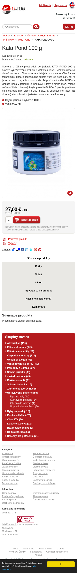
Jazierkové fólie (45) (19, 376)
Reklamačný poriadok (13, 496)
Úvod (15, 548)
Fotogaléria (35, 551)
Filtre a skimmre (41, 453)
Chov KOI (38, 476)
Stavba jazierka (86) (18, 372)
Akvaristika (7, 453)
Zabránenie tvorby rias (44, 470)
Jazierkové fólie (10, 466)
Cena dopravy (9, 493)
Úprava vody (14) (19, 396)
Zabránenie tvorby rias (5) (22, 388)
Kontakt (38, 555)
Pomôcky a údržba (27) (21, 368)
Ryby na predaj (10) (18, 411)
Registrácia (60, 5)
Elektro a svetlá (40, 466)
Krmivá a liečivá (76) (19, 415)
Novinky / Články (17, 551)
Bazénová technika (42, 480)
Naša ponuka (45, 548)
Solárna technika (10, 470)
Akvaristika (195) (17, 343)
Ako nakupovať (40, 496)
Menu (69, 26)
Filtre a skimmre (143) (19, 347)
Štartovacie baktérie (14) (23, 399)
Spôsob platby (9, 499)
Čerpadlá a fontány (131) (21, 355)
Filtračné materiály (11, 457)
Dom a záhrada (9, 483)
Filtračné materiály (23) (20, 351)
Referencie (28, 548)
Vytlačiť (12, 243)
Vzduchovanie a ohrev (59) (23, 363)
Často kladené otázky (43, 499)
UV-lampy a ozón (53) (19, 359)
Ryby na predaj (40, 473)
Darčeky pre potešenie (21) (23, 436)
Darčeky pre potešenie (44, 483)
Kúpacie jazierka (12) (19, 423)
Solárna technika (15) (19, 384)
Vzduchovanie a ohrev (44, 460)
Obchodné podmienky (13, 503)
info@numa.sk (9, 524)
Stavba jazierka (40, 463)
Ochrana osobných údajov (46, 493)
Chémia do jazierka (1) (22, 403)
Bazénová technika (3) (20, 427)
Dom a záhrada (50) (18, 431)
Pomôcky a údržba (11, 463)
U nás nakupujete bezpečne (27, 524)
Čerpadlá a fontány (42, 457)
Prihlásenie (45, 5)
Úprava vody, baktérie (13, 473)
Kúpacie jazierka (10, 480)
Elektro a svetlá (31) (18, 380)
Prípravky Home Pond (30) (24, 406)
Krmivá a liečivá (10, 476)
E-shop (60, 548)
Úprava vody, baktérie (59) (22, 392)
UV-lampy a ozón (10, 460)
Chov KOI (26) (15, 419)
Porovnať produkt (17, 239)
